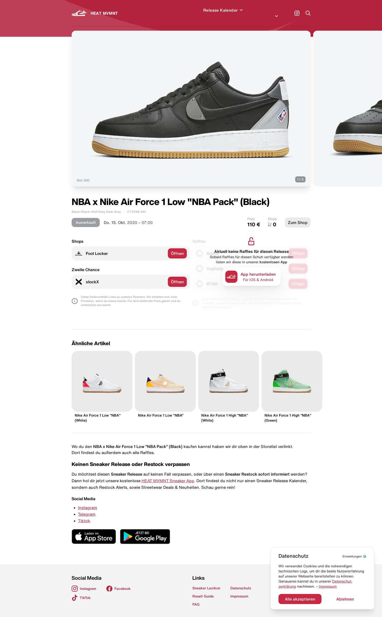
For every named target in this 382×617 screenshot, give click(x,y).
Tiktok (84, 515)
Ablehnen (345, 599)
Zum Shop (298, 216)
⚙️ (355, 556)
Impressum (328, 586)
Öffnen (177, 247)
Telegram (86, 508)
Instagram (87, 501)
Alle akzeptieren (300, 599)
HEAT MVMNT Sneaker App (168, 475)
